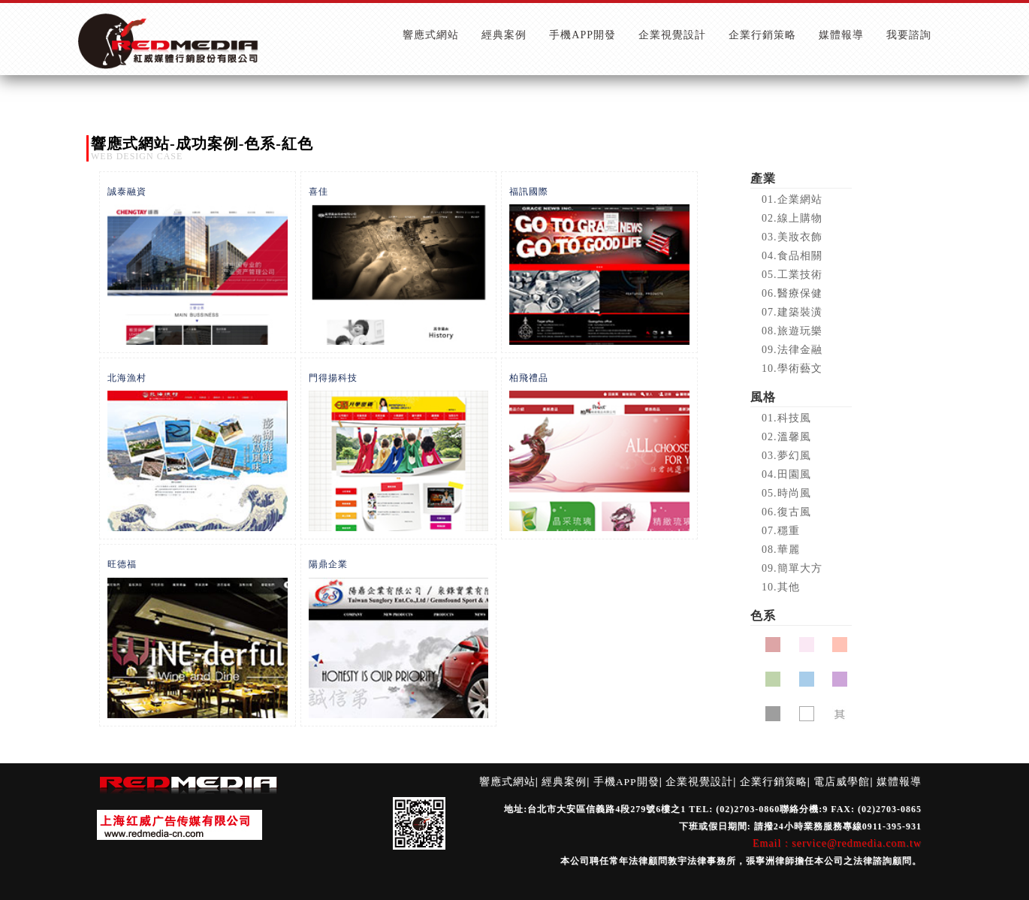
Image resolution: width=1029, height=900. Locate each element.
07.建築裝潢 (792, 312)
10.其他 (781, 587)
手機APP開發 (626, 781)
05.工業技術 (792, 274)
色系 (763, 615)
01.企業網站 (792, 199)
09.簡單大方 (792, 568)
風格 (763, 397)
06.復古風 (786, 512)
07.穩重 (781, 530)
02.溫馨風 (786, 436)
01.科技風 (786, 418)
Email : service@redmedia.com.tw (837, 843)
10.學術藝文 (792, 368)
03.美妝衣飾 (792, 237)
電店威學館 (841, 781)
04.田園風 (786, 474)
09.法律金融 (792, 349)
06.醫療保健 (792, 293)
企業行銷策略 (773, 781)
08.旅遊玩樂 (792, 331)
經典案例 (564, 781)
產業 (763, 178)
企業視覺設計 (699, 781)
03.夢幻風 (786, 455)
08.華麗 (781, 549)
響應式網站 (507, 781)
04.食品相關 (792, 255)
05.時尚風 (786, 493)
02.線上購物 (792, 218)
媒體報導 (899, 781)
